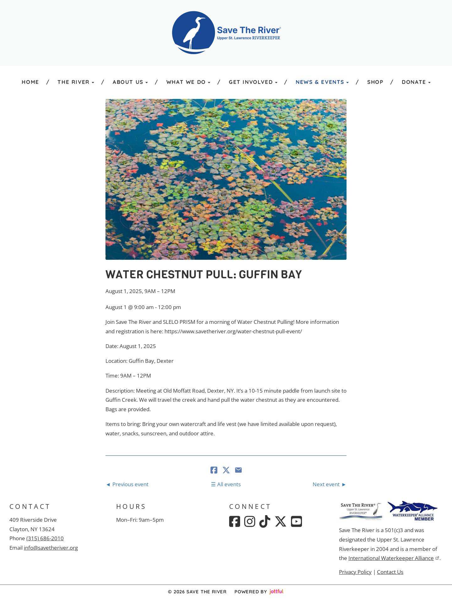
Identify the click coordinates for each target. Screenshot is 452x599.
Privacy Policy (355, 571)
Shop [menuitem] (375, 82)
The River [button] (75, 82)
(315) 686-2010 (45, 538)
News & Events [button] (322, 82)
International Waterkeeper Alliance (393, 558)
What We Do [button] (188, 82)
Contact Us (390, 571)
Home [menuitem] (30, 82)
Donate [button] (416, 82)
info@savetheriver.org (51, 547)
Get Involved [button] (253, 82)
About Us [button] (130, 82)
